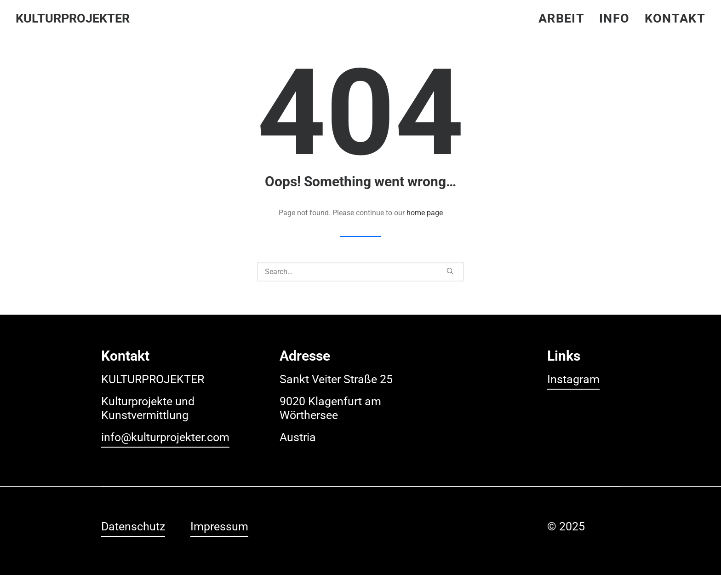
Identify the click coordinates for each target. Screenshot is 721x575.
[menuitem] (564, 18)
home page (424, 212)
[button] (450, 271)
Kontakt (675, 18)
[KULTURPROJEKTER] (73, 18)
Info (614, 18)
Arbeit (561, 18)
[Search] (360, 272)
